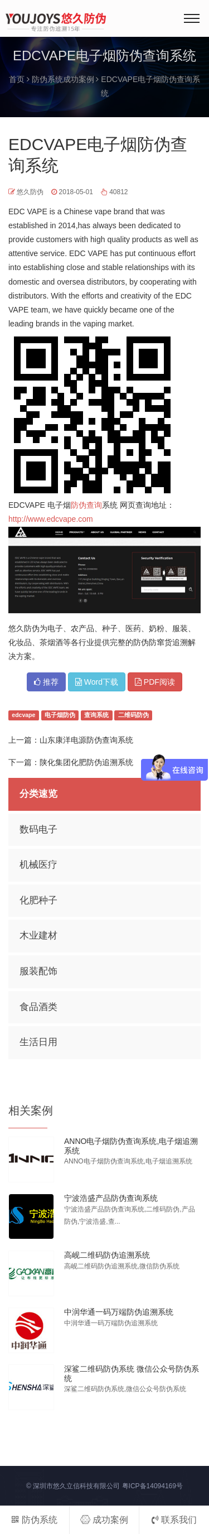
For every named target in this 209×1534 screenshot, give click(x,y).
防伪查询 (86, 505)
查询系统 (96, 715)
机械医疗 (38, 864)
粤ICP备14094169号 (152, 1486)
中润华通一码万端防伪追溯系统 (118, 1311)
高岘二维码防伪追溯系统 (107, 1255)
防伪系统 (34, 1520)
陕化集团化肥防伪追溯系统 (86, 762)
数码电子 (38, 829)
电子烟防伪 (60, 715)
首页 (17, 79)
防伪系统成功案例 (63, 79)
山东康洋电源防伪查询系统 (86, 739)
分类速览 (38, 793)
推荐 (46, 681)
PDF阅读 (155, 681)
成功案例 (104, 1520)
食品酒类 (38, 1007)
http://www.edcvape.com (50, 518)
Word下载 (96, 681)
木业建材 (38, 935)
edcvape (23, 715)
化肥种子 (38, 900)
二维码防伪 (133, 715)
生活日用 (38, 1042)
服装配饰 (38, 971)
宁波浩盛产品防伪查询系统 (111, 1198)
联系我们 (174, 1520)
